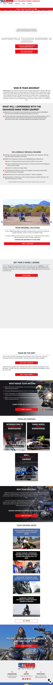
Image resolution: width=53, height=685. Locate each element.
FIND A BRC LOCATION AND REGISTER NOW (26, 51)
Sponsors (11, 3)
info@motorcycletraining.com (26, 676)
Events (20, 10)
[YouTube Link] (30, 679)
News (5, 3)
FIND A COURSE (26, 409)
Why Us (13, 10)
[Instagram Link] (27, 679)
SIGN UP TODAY (26, 516)
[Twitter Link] (25, 679)
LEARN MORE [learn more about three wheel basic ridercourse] (38, 446)
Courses (2, 10)
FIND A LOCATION (27, 244)
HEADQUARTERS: (12, 674)
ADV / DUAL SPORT (26, 375)
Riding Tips (17, 3)
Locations (8, 10)
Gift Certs (29, 3)
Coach (23, 3)
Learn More (26, 275)
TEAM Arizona (6, 90)
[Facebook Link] (23, 679)
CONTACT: (26, 674)
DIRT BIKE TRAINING (26, 363)
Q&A (17, 10)
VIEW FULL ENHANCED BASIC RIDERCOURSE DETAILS (26, 46)
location (47, 96)
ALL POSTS (26, 621)
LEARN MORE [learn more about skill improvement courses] (26, 477)
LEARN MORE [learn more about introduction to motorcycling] (14, 446)
